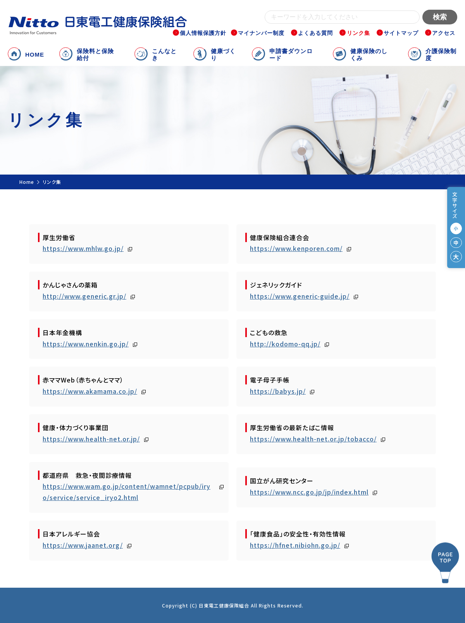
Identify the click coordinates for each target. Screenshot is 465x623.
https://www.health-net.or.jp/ (91, 438)
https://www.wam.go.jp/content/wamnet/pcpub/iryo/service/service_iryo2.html (126, 491)
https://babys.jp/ (278, 391)
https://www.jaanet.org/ (83, 545)
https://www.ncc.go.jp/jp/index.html (309, 492)
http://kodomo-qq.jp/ (285, 343)
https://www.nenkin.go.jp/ (86, 343)
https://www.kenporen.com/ (296, 248)
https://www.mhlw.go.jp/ (83, 248)
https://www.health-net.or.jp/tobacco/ (313, 438)
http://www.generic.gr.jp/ (84, 296)
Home (26, 181)
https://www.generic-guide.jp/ (300, 296)
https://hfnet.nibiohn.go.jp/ (295, 545)
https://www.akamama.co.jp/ (90, 391)
